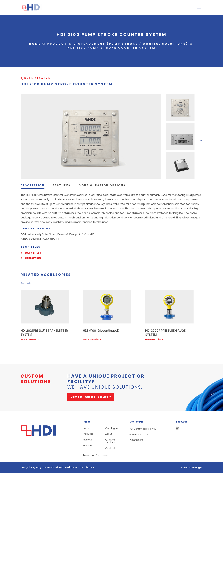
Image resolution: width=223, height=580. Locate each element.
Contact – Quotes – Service (90, 397)
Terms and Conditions (95, 455)
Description (33, 185)
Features (62, 185)
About (108, 434)
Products (88, 434)
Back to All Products (35, 78)
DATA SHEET (31, 253)
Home (86, 428)
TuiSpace (88, 467)
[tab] (33, 185)
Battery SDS (31, 258)
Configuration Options (102, 185)
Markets (87, 439)
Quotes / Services (110, 441)
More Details (29, 339)
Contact (110, 448)
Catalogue (111, 428)
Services (87, 445)
